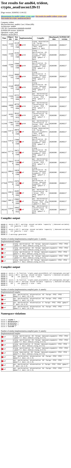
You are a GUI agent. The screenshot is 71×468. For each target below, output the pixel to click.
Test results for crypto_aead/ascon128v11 (16, 18)
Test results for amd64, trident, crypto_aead (51, 16)
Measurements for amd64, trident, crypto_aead (18, 16)
